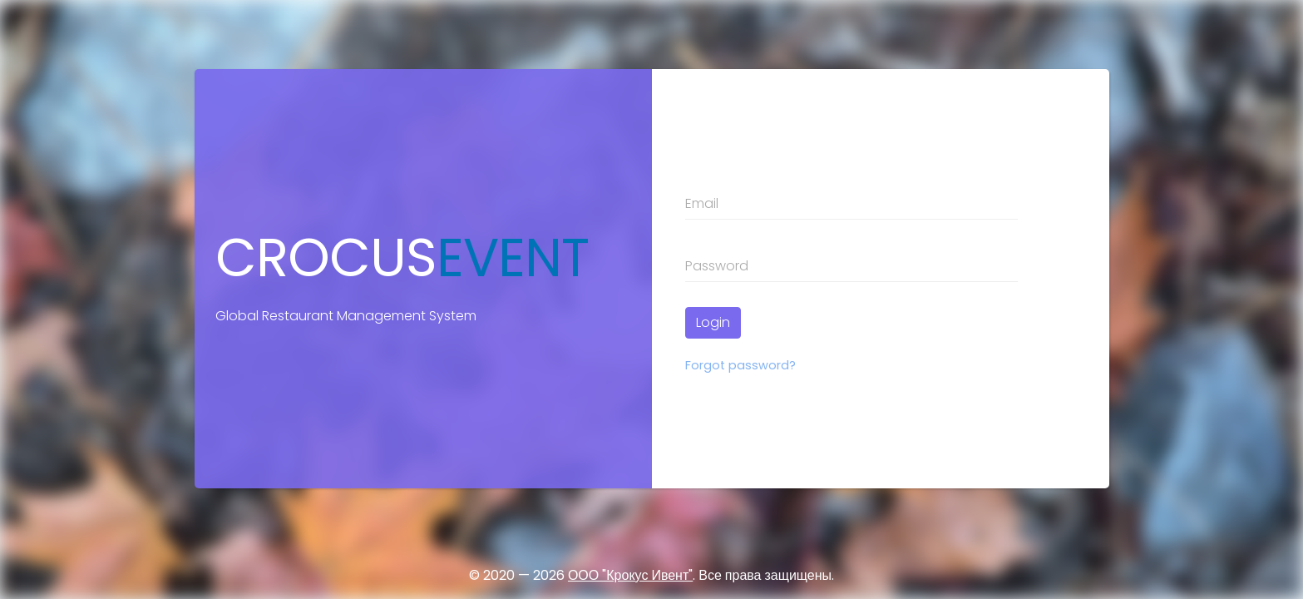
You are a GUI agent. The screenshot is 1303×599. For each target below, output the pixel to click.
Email (701, 203)
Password (716, 265)
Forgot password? (740, 365)
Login (713, 322)
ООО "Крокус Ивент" (630, 575)
